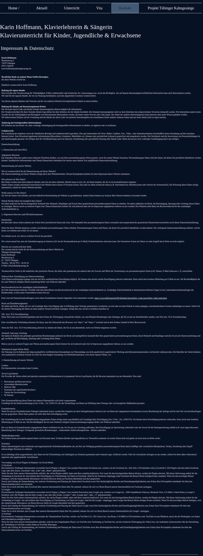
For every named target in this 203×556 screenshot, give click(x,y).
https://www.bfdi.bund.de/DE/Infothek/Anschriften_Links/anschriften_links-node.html (131, 298)
